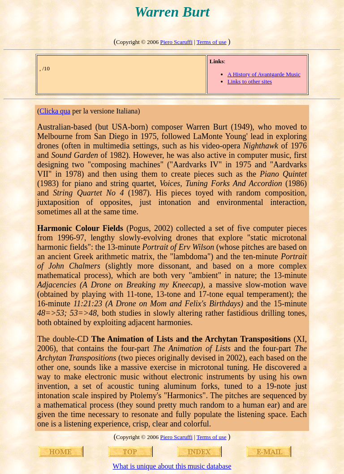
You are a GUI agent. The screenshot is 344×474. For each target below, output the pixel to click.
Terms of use (212, 42)
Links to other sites (250, 81)
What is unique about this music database (172, 466)
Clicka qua (54, 111)
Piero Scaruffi (176, 42)
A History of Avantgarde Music (264, 74)
